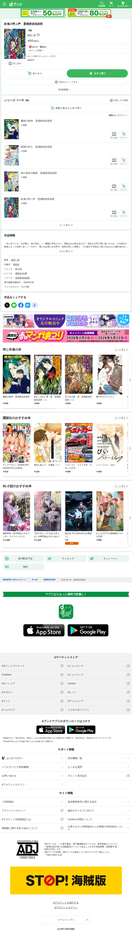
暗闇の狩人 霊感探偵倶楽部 (36, 146)
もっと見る (120, 350)
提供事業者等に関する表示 (82, 801)
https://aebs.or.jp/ (54, 855)
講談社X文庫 (21, 273)
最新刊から (123, 115)
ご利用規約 (8, 801)
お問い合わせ (9, 775)
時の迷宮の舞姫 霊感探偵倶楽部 (39, 173)
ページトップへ (66, 919)
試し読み (17, 63)
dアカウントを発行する (66, 902)
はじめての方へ (12, 758)
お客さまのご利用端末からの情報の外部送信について (95, 828)
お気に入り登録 (120, 100)
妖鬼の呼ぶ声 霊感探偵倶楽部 (37, 199)
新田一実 (32, 35)
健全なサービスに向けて (81, 810)
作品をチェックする (68, 82)
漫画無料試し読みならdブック (14, 580)
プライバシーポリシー (14, 810)
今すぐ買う (100, 73)
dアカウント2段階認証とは (16, 819)
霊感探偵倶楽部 (22, 278)
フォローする (38, 35)
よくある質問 (75, 767)
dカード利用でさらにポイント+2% (41, 56)
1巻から (112, 115)
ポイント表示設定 (77, 775)
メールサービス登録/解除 (15, 767)
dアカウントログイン (13, 784)
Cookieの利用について (80, 819)
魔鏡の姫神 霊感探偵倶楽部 (36, 120)
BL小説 (18, 269)
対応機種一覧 (75, 758)
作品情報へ (64, 89)
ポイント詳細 (35, 50)
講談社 (16, 264)
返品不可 (31, 60)
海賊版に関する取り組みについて (20, 828)
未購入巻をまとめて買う (68, 108)
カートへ (37, 73)
